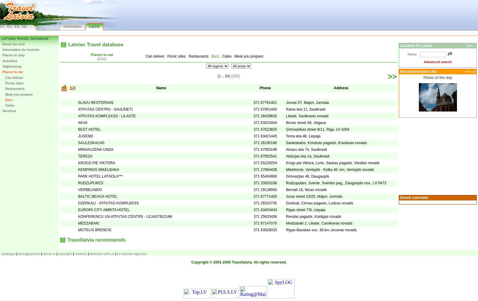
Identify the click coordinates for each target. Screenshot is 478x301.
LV (2, 26)
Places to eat (12, 72)
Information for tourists (21, 49)
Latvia (94, 26)
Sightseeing (11, 66)
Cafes (8, 105)
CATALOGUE (8, 254)
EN (17, 26)
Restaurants (13, 88)
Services (9, 111)
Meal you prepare (17, 94)
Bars (7, 100)
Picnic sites (13, 83)
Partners (34, 254)
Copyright (65, 254)
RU (9, 26)
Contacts (81, 254)
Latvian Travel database (24, 39)
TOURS (22, 254)
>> (392, 76)
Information (72, 26)
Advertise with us (102, 254)
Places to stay (13, 55)
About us (49, 254)
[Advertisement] (437, 156)
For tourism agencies (132, 254)
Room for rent (13, 44)
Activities (9, 61)
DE (24, 26)
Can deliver (12, 78)
